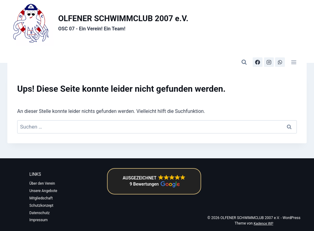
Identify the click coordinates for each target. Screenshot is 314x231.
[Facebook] (257, 54)
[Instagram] (269, 54)
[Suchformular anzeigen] (244, 53)
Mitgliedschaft (44, 198)
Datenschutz (42, 213)
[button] (154, 174)
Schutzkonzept (44, 205)
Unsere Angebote (40, 187)
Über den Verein (45, 177)
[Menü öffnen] (293, 53)
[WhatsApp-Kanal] (280, 54)
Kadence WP (263, 223)
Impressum (41, 220)
